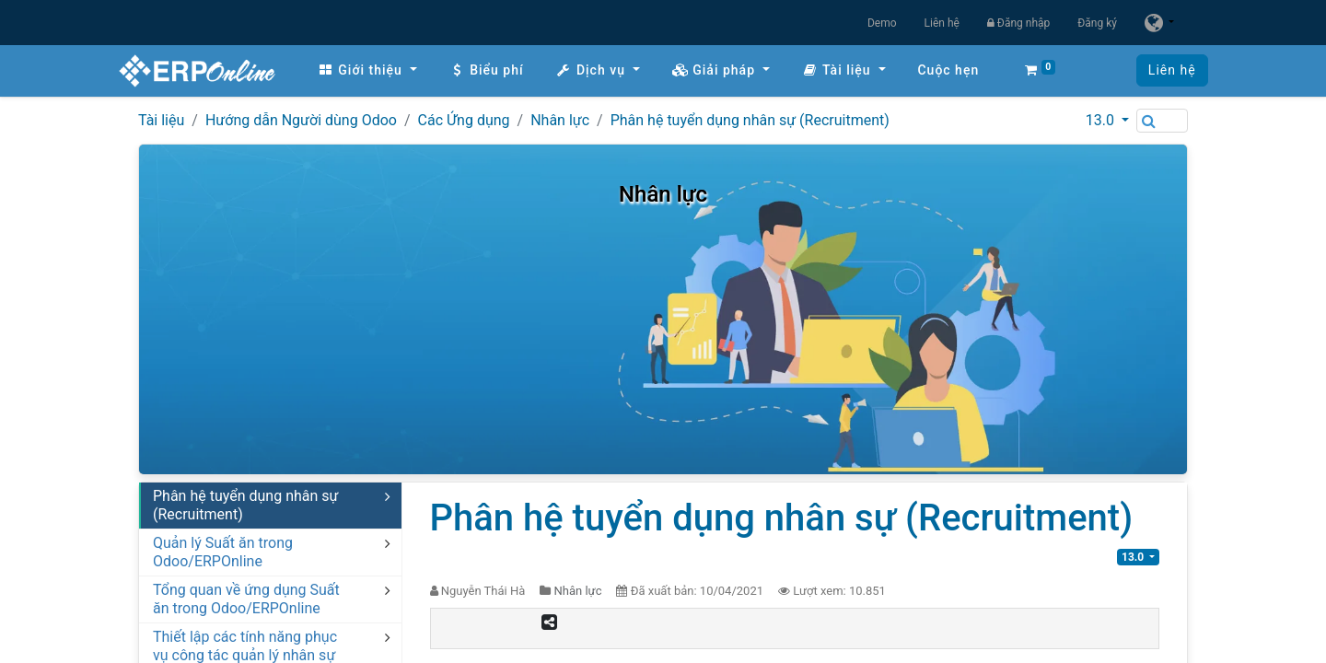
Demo (882, 23)
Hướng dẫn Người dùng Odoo (301, 120)
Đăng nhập (1018, 23)
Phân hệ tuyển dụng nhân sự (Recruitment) (750, 120)
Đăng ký (1097, 23)
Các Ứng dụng (464, 120)
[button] (827, 70)
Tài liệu (161, 120)
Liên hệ (942, 23)
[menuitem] (386, 70)
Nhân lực (559, 120)
